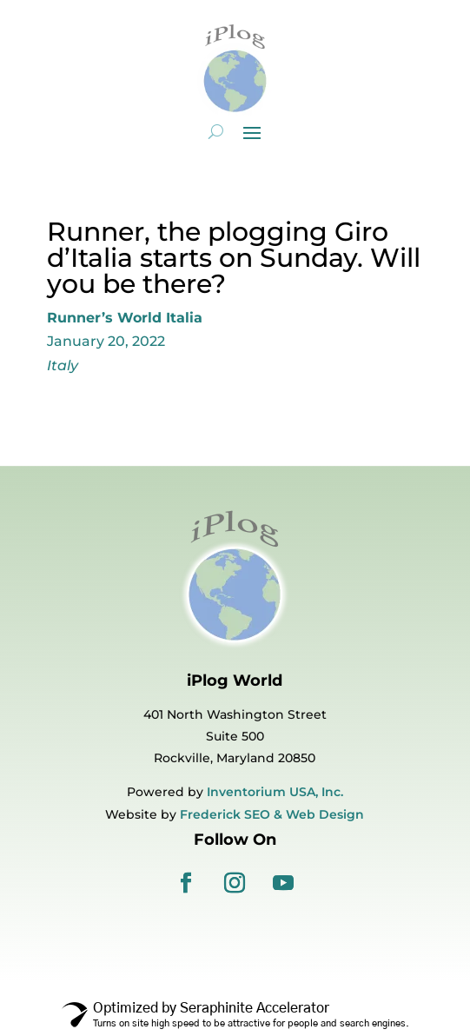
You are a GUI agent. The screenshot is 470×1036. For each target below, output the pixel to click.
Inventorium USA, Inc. (275, 792)
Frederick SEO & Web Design (272, 814)
